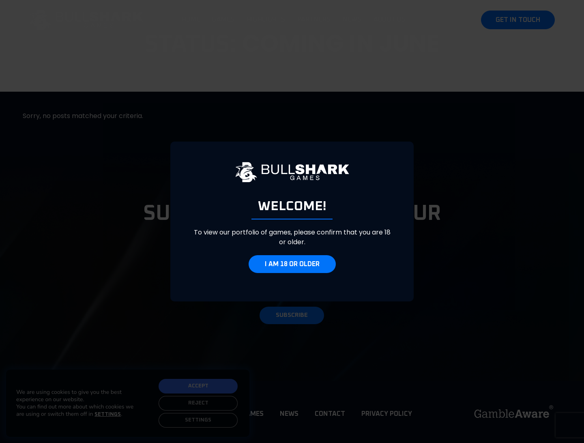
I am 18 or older (292, 264)
